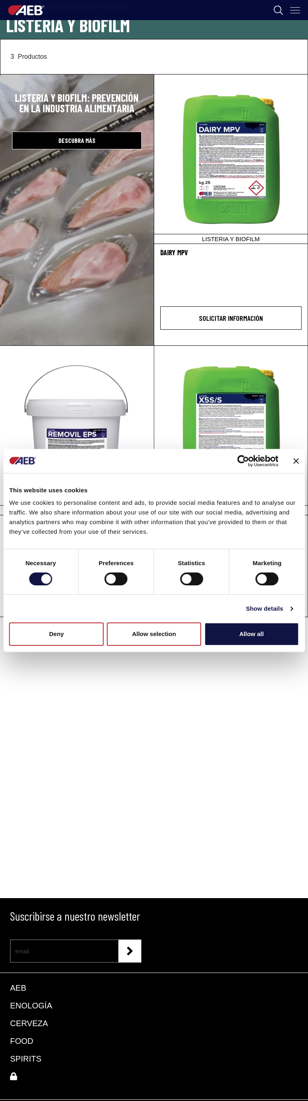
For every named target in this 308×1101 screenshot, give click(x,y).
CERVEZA (29, 1023)
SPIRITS (25, 1058)
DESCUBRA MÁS (76, 140)
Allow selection (154, 633)
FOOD (21, 1041)
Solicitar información (231, 318)
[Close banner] (296, 461)
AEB (18, 987)
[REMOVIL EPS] (77, 430)
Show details (264, 608)
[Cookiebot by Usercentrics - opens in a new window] (243, 461)
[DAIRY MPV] (231, 159)
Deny (56, 633)
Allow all (251, 633)
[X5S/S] (231, 430)
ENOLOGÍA (31, 1005)
